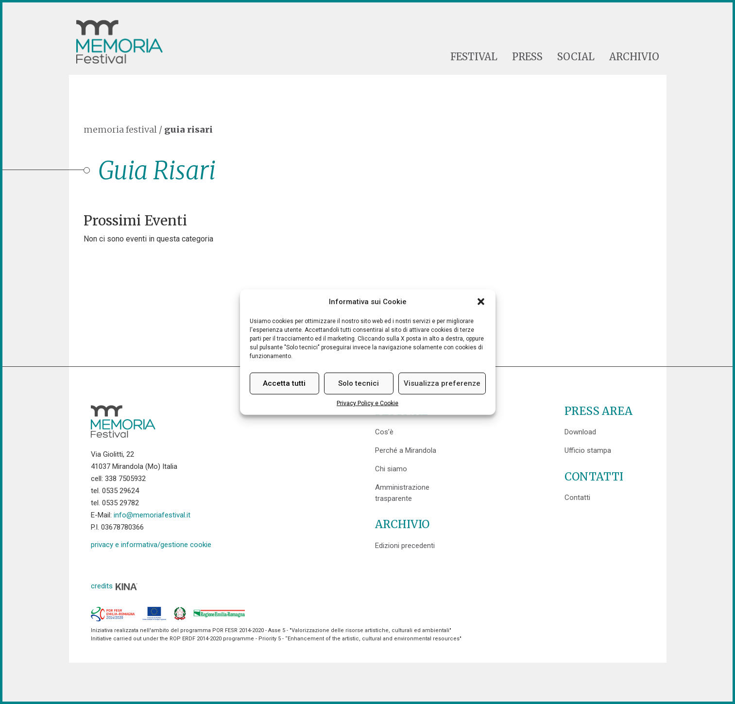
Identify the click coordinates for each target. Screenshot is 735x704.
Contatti (577, 497)
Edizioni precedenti (405, 545)
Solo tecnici (358, 383)
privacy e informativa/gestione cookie (151, 544)
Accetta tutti (284, 383)
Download (580, 432)
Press (527, 57)
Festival (473, 57)
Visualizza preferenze (442, 383)
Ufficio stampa (587, 450)
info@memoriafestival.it (152, 515)
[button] (481, 302)
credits (114, 586)
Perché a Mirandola (405, 450)
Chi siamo (391, 468)
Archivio (634, 57)
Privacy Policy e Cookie (367, 403)
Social (576, 57)
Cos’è (384, 432)
